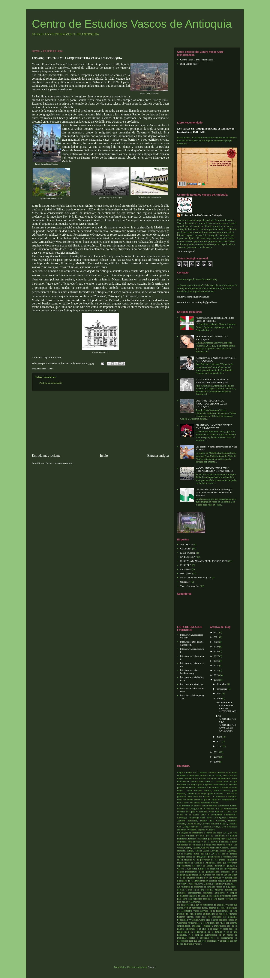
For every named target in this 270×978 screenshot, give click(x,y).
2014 (216, 670)
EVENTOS (185, 569)
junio (219, 698)
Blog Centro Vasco (189, 63)
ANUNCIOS (186, 544)
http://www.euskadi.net (191, 684)
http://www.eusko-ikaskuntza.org (189, 671)
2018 (216, 651)
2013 (216, 675)
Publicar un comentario (50, 382)
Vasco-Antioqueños (189, 586)
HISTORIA (47, 368)
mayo (220, 736)
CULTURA (185, 548)
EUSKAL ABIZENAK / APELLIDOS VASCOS (204, 561)
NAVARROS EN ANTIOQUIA (195, 577)
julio (219, 693)
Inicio (104, 455)
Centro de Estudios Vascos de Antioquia (132, 23)
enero (220, 746)
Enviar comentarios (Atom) (59, 463)
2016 (216, 660)
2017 (216, 656)
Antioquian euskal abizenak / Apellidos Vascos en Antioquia (215, 319)
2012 (216, 679)
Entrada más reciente (46, 455)
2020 (216, 641)
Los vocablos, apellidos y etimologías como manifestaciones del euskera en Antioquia (214, 492)
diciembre (222, 684)
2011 (216, 752)
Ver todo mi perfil (186, 251)
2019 (216, 646)
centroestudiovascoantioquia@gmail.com (197, 302)
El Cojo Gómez (187, 552)
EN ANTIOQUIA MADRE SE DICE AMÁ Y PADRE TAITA (214, 426)
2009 (216, 761)
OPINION (185, 581)
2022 (216, 632)
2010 (216, 756)
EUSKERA (185, 565)
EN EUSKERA (187, 556)
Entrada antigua (158, 455)
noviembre (222, 688)
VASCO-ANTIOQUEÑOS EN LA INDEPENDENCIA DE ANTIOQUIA (214, 469)
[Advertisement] (100, 422)
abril (219, 741)
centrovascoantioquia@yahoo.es (193, 296)
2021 (216, 637)
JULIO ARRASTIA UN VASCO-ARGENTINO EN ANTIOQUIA (212, 381)
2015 (216, 665)
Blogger (151, 967)
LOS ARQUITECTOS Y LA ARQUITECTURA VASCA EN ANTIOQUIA (211, 403)
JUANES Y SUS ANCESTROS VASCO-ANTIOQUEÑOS (226, 707)
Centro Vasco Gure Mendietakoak (196, 59)
